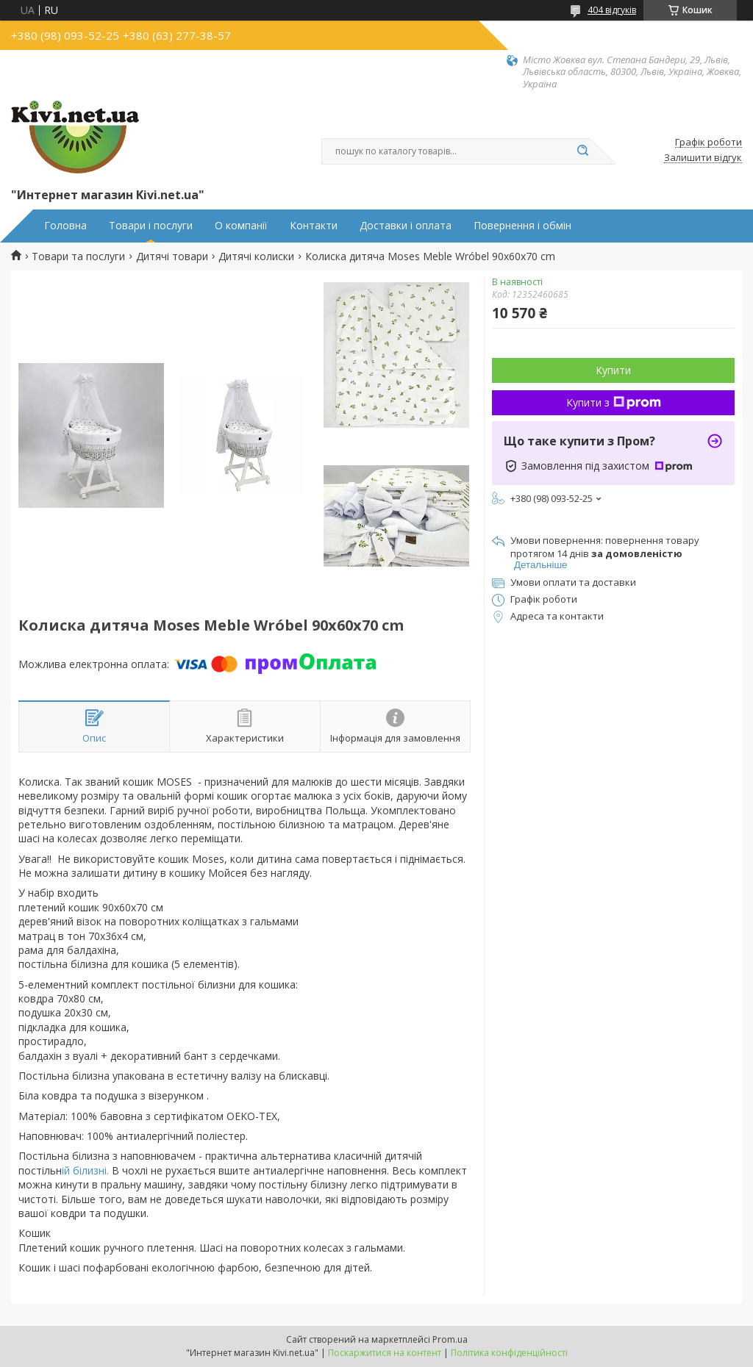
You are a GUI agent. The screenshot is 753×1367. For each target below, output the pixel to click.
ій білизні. (85, 1170)
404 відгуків (612, 10)
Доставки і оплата (406, 225)
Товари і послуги (151, 225)
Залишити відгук (703, 158)
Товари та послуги (78, 256)
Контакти (314, 225)
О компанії (241, 225)
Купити (613, 370)
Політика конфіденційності (509, 1352)
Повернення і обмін (522, 225)
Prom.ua (450, 1339)
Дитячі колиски (256, 256)
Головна (65, 225)
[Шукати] (582, 151)
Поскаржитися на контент (384, 1352)
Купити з (613, 402)
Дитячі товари (172, 256)
